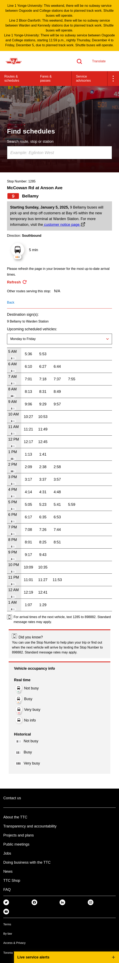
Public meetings (16, 844)
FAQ (7, 890)
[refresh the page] (17, 282)
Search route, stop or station (30, 141)
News (8, 871)
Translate (99, 61)
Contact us (12, 798)
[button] (113, 78)
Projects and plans (18, 835)
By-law (7, 933)
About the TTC (15, 817)
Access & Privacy (14, 942)
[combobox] (59, 152)
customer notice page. (61, 225)
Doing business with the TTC (27, 862)
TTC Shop (11, 880)
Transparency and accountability (29, 826)
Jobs (7, 853)
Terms (7, 924)
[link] (6, 902)
